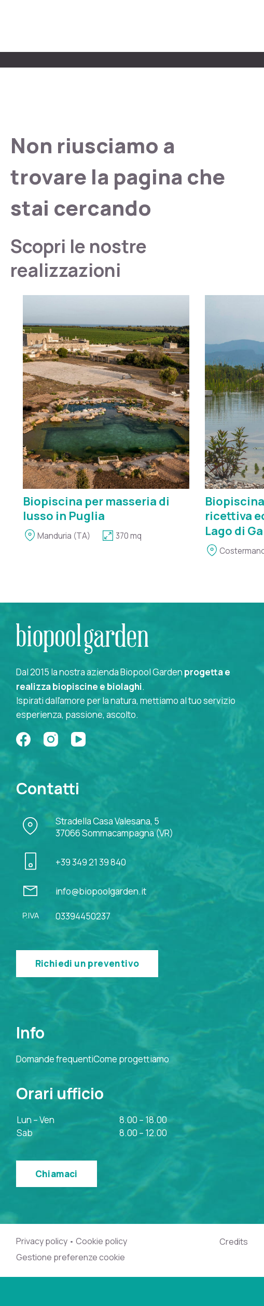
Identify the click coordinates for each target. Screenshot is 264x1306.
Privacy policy (41, 1241)
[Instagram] (51, 739)
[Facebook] (23, 739)
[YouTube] (78, 739)
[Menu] (242, 26)
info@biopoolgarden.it (100, 891)
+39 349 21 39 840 (90, 862)
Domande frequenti (54, 1059)
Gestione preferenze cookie (70, 1257)
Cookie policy (101, 1241)
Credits (233, 1241)
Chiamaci (56, 1174)
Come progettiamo (131, 1059)
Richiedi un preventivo (87, 963)
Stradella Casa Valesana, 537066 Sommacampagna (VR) (114, 827)
